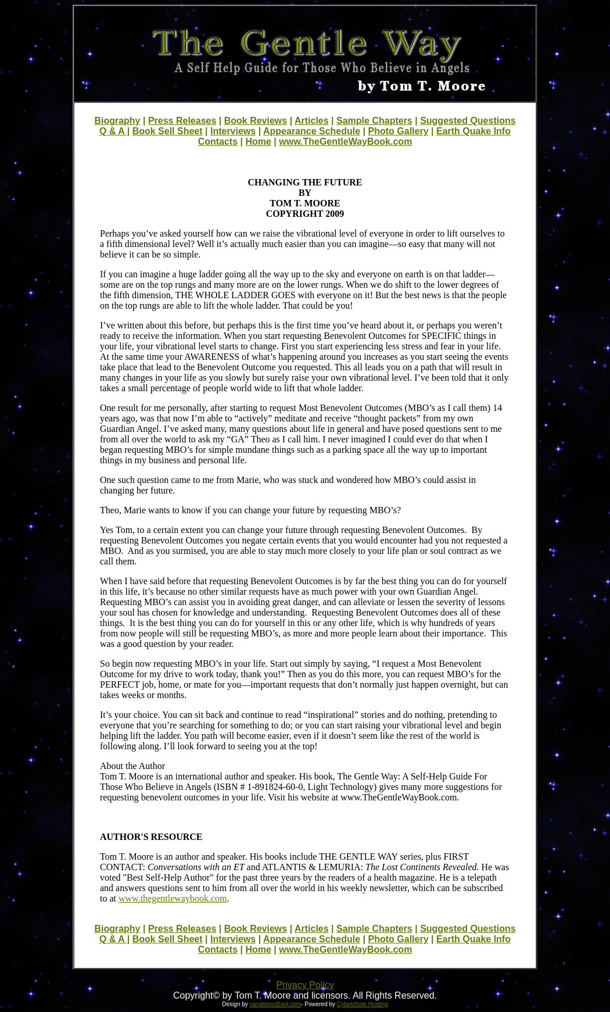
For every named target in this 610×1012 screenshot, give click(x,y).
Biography (117, 121)
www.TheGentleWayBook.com (345, 141)
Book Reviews (255, 121)
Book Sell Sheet (167, 131)
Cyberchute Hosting (362, 1004)
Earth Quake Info (473, 131)
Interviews (233, 131)
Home (258, 141)
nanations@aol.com (276, 1004)
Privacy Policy (305, 985)
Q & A (113, 131)
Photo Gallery (398, 131)
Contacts (218, 141)
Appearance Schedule (311, 131)
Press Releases (182, 121)
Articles (312, 121)
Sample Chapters (374, 121)
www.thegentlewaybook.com (173, 898)
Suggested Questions (467, 121)
